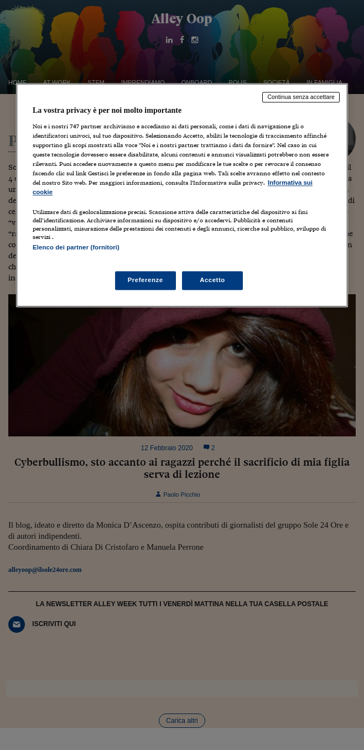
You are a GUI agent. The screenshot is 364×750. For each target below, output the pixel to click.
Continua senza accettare (301, 97)
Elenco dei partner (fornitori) (76, 247)
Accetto (212, 280)
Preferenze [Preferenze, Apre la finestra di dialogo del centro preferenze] (145, 280)
